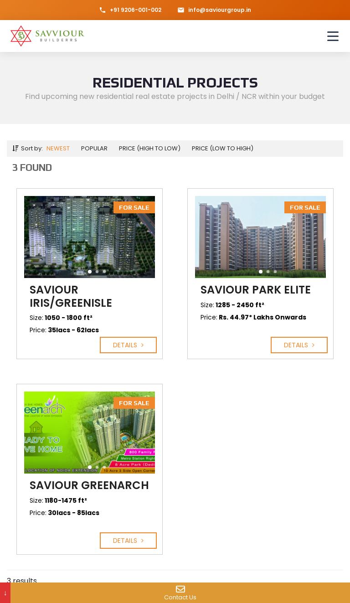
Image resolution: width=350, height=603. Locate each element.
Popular (94, 148)
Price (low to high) (222, 148)
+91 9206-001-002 (130, 10)
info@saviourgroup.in (214, 10)
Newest (58, 148)
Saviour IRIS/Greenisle (71, 296)
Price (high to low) (149, 148)
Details (128, 345)
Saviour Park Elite (256, 289)
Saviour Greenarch (89, 485)
